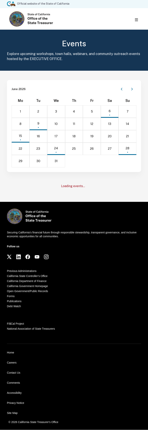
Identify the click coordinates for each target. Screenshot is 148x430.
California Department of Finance (26, 281)
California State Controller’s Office (27, 276)
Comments (13, 382)
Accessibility (14, 393)
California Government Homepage (27, 286)
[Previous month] (121, 89)
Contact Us (13, 372)
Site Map (12, 413)
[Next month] (132, 89)
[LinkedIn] (18, 257)
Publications (14, 301)
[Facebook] (27, 257)
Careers (12, 362)
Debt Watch (14, 306)
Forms (11, 296)
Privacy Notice (15, 403)
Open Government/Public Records (27, 291)
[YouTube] (37, 257)
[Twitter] (9, 257)
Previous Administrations (21, 271)
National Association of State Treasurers (31, 328)
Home (10, 352)
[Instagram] (46, 257)
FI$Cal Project (15, 323)
